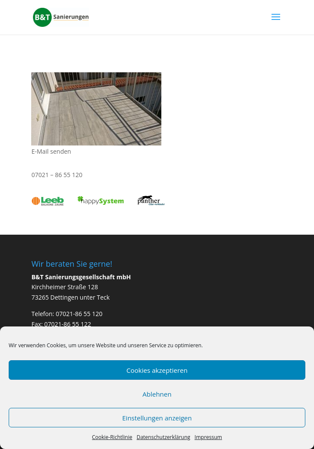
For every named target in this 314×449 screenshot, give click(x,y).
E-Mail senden (51, 151)
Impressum (208, 437)
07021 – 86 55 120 (56, 175)
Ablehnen (157, 394)
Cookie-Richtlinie (112, 437)
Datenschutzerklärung (163, 437)
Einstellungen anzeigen (157, 417)
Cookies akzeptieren (157, 370)
